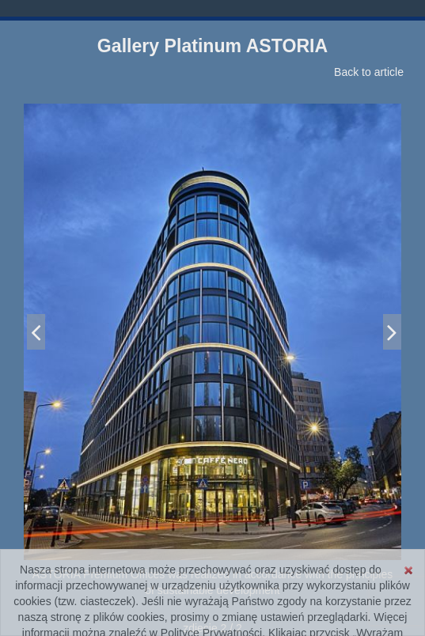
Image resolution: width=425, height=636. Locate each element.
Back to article (369, 72)
